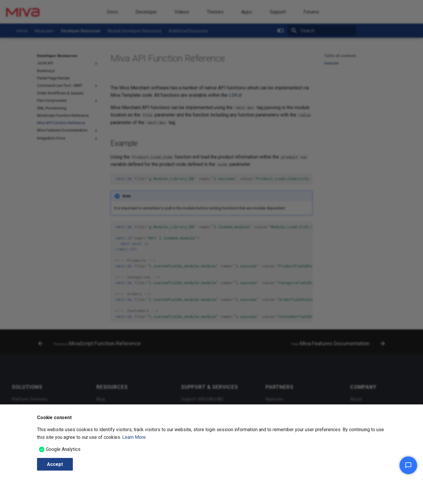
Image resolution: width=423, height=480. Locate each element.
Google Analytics (63, 449)
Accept (55, 464)
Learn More (134, 437)
